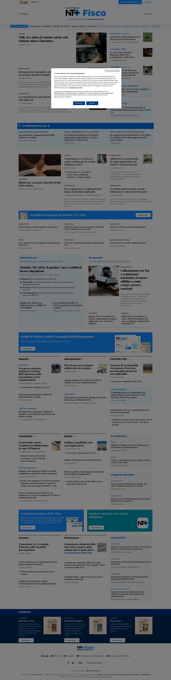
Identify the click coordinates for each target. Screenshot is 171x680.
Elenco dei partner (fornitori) (62, 97)
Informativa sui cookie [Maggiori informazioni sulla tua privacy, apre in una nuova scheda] (75, 87)
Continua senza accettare (112, 70)
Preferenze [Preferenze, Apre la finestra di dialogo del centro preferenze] (79, 103)
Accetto (92, 103)
